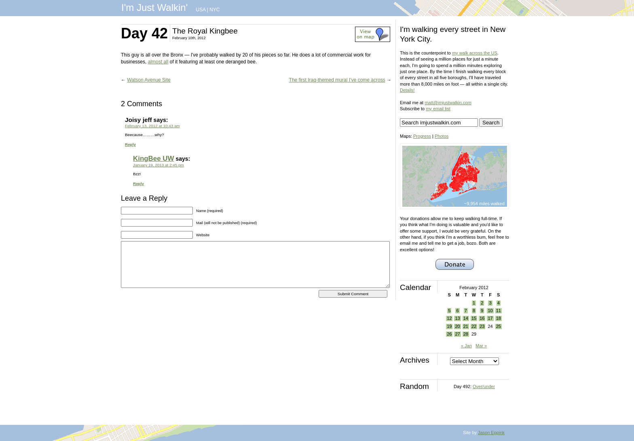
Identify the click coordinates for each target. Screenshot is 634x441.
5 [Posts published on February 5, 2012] (449, 310)
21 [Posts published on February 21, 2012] (465, 326)
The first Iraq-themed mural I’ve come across (337, 80)
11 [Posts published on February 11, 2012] (498, 310)
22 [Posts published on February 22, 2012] (473, 326)
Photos (441, 136)
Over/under (484, 386)
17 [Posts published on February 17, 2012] (490, 318)
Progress (422, 136)
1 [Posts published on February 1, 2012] (474, 302)
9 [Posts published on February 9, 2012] (482, 310)
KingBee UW (153, 158)
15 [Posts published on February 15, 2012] (473, 318)
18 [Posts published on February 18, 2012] (498, 318)
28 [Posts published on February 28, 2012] (465, 334)
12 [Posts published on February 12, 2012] (449, 318)
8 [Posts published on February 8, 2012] (474, 310)
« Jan (466, 345)
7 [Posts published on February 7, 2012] (466, 310)
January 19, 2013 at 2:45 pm (158, 165)
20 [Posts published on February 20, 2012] (457, 326)
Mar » (481, 345)
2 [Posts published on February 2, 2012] (482, 302)
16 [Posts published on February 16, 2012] (482, 318)
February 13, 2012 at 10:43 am (152, 126)
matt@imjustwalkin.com (448, 102)
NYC (214, 10)
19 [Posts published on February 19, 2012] (449, 326)
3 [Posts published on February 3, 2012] (490, 302)
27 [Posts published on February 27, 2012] (457, 334)
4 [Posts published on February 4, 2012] (498, 302)
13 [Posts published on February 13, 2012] (457, 318)
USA (200, 10)
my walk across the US (474, 52)
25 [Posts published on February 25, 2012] (498, 326)
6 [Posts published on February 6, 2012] (457, 310)
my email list (438, 108)
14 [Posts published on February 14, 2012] (465, 318)
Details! (407, 90)
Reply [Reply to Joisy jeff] (130, 144)
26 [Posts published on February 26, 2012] (449, 334)
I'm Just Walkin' (154, 7)
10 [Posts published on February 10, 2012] (490, 310)
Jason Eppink (491, 432)
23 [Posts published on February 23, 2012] (482, 326)
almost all (158, 62)
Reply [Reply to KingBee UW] (138, 183)
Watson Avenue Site (148, 80)
